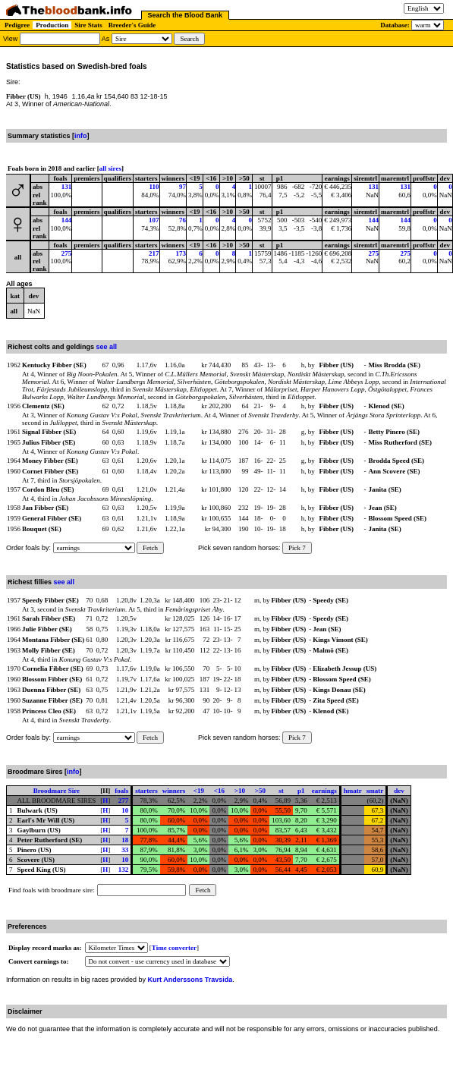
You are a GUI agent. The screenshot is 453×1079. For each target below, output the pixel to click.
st (281, 790)
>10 (239, 790)
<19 (198, 790)
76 (182, 220)
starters (146, 790)
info (80, 136)
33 (124, 850)
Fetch (150, 548)
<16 (219, 790)
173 (181, 253)
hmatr (353, 790)
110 (154, 186)
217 (154, 253)
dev (399, 790)
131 (66, 186)
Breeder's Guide (132, 25)
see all (107, 347)
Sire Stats (88, 25)
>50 (260, 790)
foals (121, 790)
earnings (324, 790)
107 (154, 220)
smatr (375, 790)
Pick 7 (297, 548)
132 (123, 869)
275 (66, 253)
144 (66, 220)
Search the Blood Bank (185, 15)
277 (123, 800)
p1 (301, 790)
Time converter (174, 948)
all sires (110, 168)
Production (52, 25)
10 (124, 810)
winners (174, 790)
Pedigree (17, 25)
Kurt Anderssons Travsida (190, 979)
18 (124, 840)
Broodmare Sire (56, 790)
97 (182, 186)
